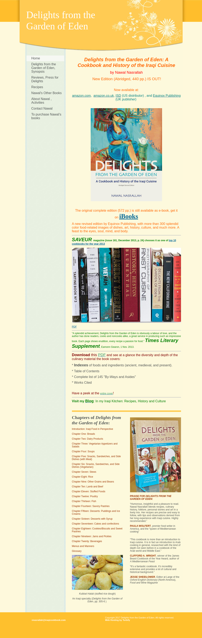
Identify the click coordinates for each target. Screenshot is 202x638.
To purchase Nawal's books (46, 116)
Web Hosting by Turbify (117, 620)
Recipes (37, 87)
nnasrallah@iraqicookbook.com (49, 620)
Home (35, 58)
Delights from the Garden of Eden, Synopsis (43, 67)
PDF (74, 326)
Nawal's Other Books (46, 93)
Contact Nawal (42, 108)
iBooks (128, 216)
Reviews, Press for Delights (45, 79)
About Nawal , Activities (41, 100)
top (171, 240)
